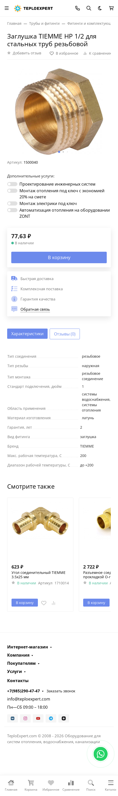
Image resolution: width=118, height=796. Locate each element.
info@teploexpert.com (28, 699)
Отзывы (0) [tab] (65, 334)
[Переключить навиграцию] (6, 8)
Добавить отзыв (27, 53)
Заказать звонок (61, 691)
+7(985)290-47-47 (23, 690)
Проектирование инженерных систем (57, 184)
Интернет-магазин (27, 647)
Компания (18, 655)
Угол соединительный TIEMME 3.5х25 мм (39, 574)
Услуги (14, 671)
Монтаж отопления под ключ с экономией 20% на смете (61, 194)
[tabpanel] (59, 411)
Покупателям (21, 663)
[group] (59, 111)
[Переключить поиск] (88, 8)
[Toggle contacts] (77, 8)
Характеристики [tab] (27, 333)
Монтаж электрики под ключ (48, 203)
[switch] (12, 184)
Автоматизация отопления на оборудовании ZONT (64, 213)
